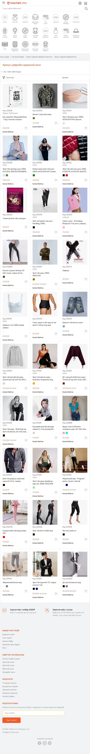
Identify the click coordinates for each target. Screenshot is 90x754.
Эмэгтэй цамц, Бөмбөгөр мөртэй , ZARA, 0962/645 (43, 482)
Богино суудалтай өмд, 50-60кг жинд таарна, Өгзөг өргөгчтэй (14, 272)
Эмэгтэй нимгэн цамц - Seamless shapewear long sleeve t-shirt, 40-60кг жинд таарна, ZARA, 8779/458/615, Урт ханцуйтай (44, 378)
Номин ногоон (67, 433)
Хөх (67, 485)
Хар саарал (4, 277)
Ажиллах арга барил (11, 644)
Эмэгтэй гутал (8, 662)
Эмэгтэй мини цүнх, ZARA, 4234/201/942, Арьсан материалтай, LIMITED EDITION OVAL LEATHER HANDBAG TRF (75, 118)
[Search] (41, 8)
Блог (4, 648)
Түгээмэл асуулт (9, 683)
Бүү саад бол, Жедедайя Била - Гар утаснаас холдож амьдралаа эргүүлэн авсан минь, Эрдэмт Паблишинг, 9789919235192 (15, 118)
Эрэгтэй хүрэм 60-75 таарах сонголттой (44, 584)
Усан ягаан (64, 123)
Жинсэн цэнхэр (64, 327)
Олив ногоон (34, 280)
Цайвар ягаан (64, 228)
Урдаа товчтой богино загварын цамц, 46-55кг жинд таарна (75, 428)
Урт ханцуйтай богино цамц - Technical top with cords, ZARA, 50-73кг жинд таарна (75, 378)
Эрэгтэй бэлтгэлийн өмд (43, 531)
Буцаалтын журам (10, 686)
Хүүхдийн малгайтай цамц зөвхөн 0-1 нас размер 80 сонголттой (43, 428)
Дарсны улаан (64, 384)
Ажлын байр (7, 641)
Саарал (7, 586)
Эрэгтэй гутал (8, 665)
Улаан (67, 175)
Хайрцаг (66, 271)
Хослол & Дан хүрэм (11, 659)
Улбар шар (34, 384)
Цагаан (4, 332)
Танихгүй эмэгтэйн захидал (14, 218)
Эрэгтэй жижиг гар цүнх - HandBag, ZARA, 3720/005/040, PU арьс (43, 222)
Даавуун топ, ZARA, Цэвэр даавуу (13, 326)
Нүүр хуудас (4, 57)
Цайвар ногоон (34, 488)
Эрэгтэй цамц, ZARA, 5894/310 (41, 274)
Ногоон (34, 175)
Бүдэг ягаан (64, 433)
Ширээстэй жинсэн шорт (73, 323)
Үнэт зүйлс (7, 638)
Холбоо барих (8, 696)
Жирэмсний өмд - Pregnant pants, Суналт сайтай (74, 480)
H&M (4, 373)
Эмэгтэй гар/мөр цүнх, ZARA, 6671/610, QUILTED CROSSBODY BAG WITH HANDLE (15, 170)
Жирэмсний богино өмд (12, 583)
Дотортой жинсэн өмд (72, 583)
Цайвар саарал (4, 384)
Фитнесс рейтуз (69, 531)
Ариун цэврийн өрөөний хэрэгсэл (39, 57)
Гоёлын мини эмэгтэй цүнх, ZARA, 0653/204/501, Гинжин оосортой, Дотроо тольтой (45, 170)
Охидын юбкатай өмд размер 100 (14, 532)
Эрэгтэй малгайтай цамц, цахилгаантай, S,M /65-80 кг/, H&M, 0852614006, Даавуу (15, 378)
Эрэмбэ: (65, 78)
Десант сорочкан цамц (42, 114)
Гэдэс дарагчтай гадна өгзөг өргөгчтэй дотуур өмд (44, 324)
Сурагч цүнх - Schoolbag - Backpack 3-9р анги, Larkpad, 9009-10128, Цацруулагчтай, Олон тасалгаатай (74, 222)
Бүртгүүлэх (11, 720)
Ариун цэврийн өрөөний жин (66, 57)
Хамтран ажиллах (9, 693)
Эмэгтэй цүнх (8, 669)
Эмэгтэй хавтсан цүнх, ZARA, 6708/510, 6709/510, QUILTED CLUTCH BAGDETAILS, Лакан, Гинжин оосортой (74, 170)
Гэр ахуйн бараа (18, 57)
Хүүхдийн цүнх (8, 672)
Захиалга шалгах (9, 690)
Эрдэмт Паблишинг (10, 113)
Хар (64, 175)
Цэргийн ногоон (34, 118)
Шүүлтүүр (8, 78)
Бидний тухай (8, 634)
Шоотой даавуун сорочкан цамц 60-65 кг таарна (13, 480)
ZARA (65, 113)
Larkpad (66, 217)
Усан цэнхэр (4, 175)
